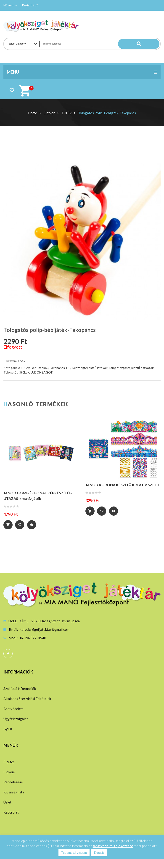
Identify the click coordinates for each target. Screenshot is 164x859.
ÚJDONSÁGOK (42, 372)
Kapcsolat (11, 812)
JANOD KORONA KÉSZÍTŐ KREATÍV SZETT (122, 485)
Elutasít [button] (99, 852)
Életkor (49, 113)
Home (32, 113)
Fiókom (8, 5)
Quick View (32, 524)
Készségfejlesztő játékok (90, 368)
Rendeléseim (13, 782)
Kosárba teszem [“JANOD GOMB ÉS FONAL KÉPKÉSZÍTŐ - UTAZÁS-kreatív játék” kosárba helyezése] (8, 524)
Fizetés (9, 762)
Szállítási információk (19, 689)
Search (150, 44)
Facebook (8, 653)
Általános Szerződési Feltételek (27, 699)
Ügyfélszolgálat (15, 719)
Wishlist (12, 90)
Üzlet (7, 802)
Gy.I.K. (8, 729)
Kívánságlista (13, 792)
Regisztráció (30, 5)
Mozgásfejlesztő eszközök (135, 368)
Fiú (68, 368)
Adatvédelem (13, 709)
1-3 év (66, 113)
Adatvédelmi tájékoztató (113, 846)
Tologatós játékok (16, 372)
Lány (112, 368)
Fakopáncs (57, 368)
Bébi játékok (39, 368)
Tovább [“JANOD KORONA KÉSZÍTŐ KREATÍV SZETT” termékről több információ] (90, 511)
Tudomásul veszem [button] (74, 852)
